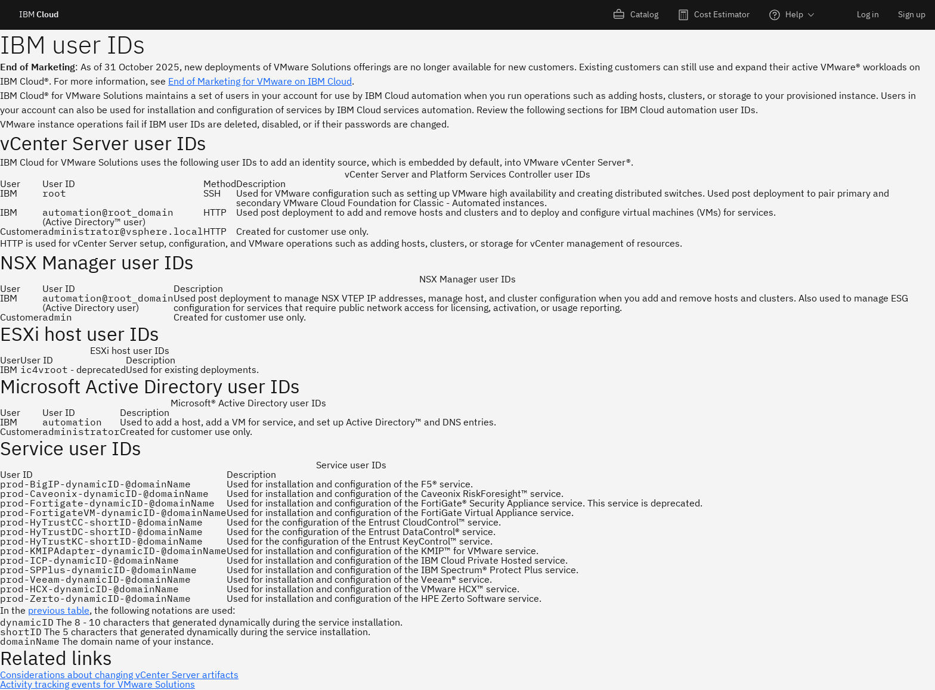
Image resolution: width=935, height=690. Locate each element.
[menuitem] (636, 15)
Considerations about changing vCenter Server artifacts (119, 674)
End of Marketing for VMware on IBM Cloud (260, 81)
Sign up (911, 14)
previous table (58, 610)
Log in (868, 14)
